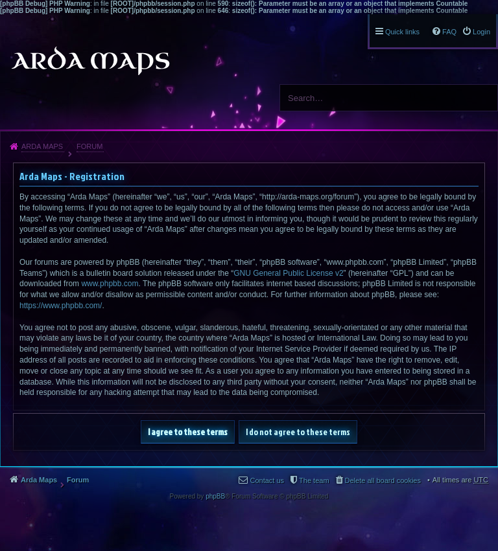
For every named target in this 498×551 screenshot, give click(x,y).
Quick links (402, 32)
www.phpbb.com (109, 283)
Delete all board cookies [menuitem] (383, 480)
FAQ (449, 32)
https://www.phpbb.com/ (60, 305)
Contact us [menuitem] (267, 480)
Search (483, 98)
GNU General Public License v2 (288, 273)
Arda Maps (42, 146)
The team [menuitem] (314, 480)
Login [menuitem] (481, 32)
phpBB (215, 496)
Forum (89, 146)
